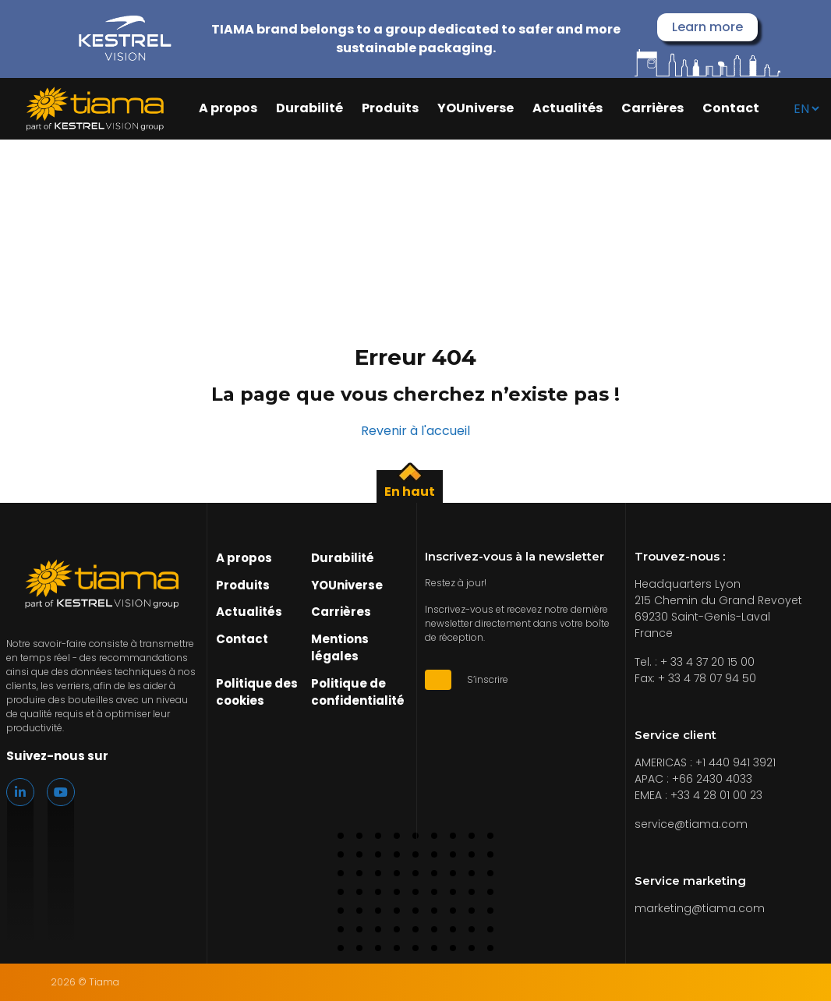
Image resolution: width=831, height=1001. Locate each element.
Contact (730, 108)
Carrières (652, 108)
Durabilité (309, 108)
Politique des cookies (257, 692)
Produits (390, 108)
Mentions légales (340, 648)
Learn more (707, 27)
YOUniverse (475, 108)
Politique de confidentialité (358, 692)
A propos (228, 108)
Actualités (567, 108)
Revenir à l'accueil (415, 431)
